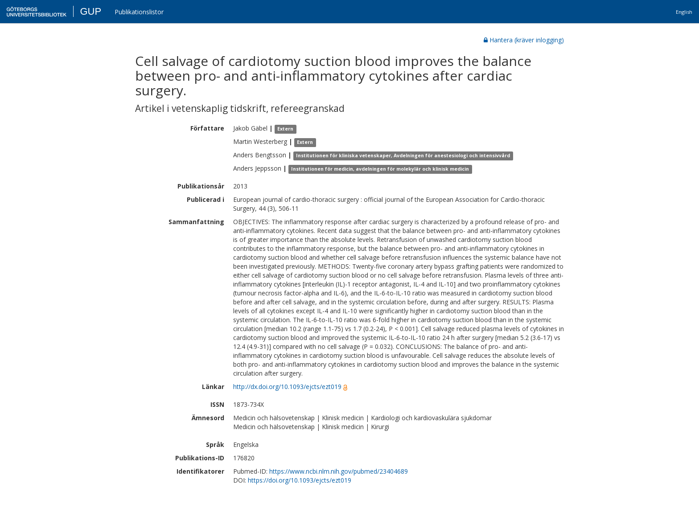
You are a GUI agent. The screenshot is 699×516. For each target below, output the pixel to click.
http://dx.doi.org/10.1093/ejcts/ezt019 (287, 386)
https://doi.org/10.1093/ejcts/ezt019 (299, 480)
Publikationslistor (139, 12)
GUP (90, 11)
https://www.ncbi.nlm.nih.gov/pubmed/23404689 (338, 471)
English (684, 11)
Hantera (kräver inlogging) (524, 40)
